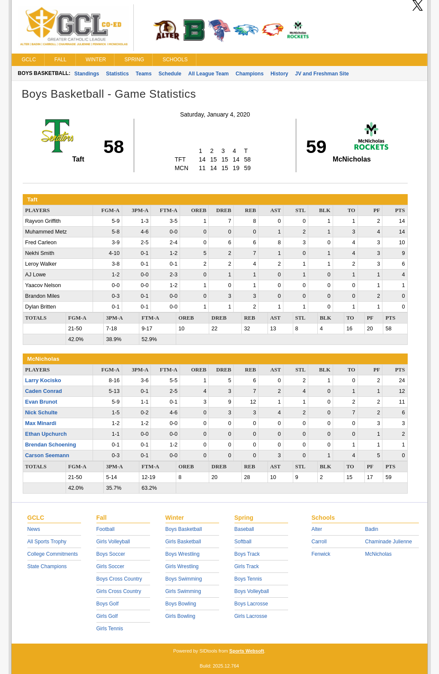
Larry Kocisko (43, 380)
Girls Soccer (110, 566)
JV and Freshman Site (322, 74)
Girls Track (247, 566)
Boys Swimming (183, 579)
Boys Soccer (110, 554)
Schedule (170, 74)
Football (105, 529)
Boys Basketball (183, 529)
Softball (243, 542)
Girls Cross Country (118, 591)
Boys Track (247, 554)
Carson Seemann (47, 455)
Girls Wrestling (182, 566)
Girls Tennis (109, 629)
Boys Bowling (180, 604)
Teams (144, 74)
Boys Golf (107, 604)
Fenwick (321, 554)
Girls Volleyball (113, 542)
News (33, 529)
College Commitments (52, 554)
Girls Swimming (183, 591)
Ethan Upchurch (46, 434)
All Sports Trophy (46, 542)
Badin (372, 529)
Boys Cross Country (119, 579)
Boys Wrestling (182, 554)
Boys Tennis (248, 579)
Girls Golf (107, 616)
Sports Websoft (246, 650)
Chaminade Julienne (388, 542)
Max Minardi (41, 423)
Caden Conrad (43, 391)
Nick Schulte (41, 413)
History (279, 74)
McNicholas (378, 554)
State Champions (47, 566)
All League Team (208, 74)
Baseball (244, 529)
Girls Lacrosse (251, 616)
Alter (317, 529)
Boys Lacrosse (251, 604)
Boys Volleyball (252, 591)
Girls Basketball (183, 542)
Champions (250, 74)
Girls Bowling (180, 616)
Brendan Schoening (50, 445)
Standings (86, 74)
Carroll (319, 542)
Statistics (117, 74)
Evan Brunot (41, 402)
